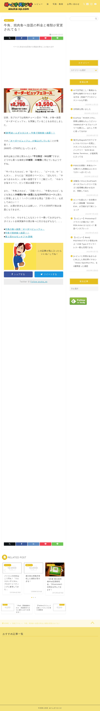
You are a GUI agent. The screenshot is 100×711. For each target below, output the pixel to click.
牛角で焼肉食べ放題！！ (17, 233)
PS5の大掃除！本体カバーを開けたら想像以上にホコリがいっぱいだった (85, 169)
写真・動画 (58, 4)
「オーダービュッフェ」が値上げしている (29, 141)
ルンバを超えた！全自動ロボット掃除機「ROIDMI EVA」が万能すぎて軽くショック (85, 205)
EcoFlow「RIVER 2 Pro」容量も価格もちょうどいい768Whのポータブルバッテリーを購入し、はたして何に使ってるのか (85, 124)
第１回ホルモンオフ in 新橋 (18, 237)
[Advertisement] (33, 66)
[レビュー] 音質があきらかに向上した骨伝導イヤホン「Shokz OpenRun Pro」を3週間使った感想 (85, 261)
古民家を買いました (82, 109)
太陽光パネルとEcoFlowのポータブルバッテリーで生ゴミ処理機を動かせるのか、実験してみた (85, 186)
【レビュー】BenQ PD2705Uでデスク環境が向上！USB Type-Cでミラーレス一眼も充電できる (85, 242)
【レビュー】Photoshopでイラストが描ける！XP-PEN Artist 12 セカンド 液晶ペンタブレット (85, 224)
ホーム (27, 4)
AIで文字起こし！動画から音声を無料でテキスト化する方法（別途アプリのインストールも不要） (85, 95)
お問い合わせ (73, 4)
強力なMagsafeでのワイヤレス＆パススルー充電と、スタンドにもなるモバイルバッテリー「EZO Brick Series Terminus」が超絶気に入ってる (85, 148)
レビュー (39, 4)
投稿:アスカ (9, 20)
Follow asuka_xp (38, 281)
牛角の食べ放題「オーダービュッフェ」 (25, 229)
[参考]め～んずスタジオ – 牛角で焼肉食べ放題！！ (30, 133)
